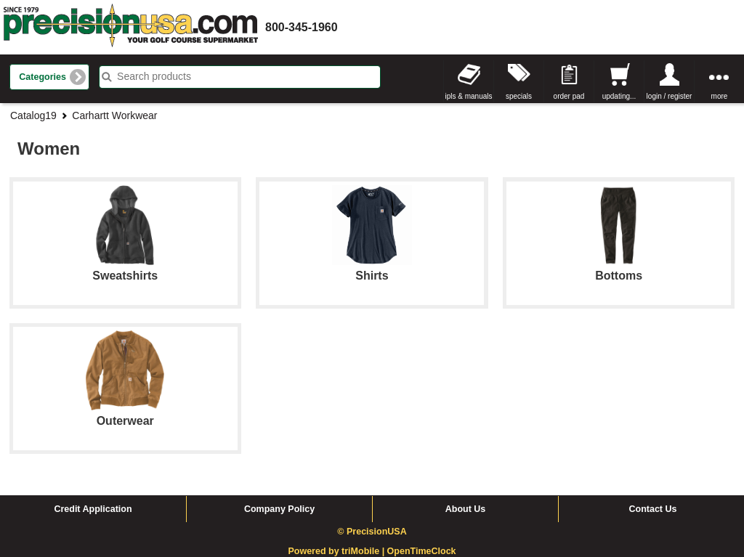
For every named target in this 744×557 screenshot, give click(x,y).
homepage (131, 27)
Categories (42, 77)
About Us (465, 509)
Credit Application (93, 509)
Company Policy (279, 509)
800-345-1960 (301, 27)
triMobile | (364, 551)
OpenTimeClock (421, 551)
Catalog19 (33, 115)
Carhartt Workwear (114, 115)
